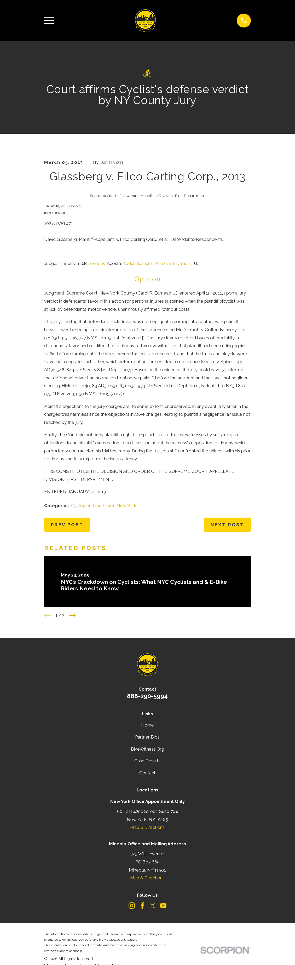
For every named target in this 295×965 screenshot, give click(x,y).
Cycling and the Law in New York (103, 505)
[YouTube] (163, 905)
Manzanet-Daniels (172, 263)
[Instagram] (132, 905)
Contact (147, 772)
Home (147, 725)
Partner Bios (147, 737)
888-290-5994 (147, 696)
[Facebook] (142, 905)
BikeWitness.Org (147, 749)
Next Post (227, 524)
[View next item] (72, 615)
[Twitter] (153, 905)
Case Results (147, 760)
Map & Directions (147, 827)
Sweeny (97, 263)
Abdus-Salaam (137, 263)
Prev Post (67, 524)
